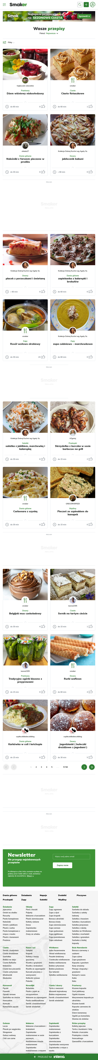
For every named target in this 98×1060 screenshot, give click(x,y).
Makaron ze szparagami (36, 997)
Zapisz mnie (62, 865)
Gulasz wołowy (9, 1035)
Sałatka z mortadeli (80, 934)
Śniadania (26, 895)
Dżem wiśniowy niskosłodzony (25, 93)
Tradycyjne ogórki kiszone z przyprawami (25, 680)
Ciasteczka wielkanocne (59, 960)
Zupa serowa (54, 928)
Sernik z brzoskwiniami (36, 1003)
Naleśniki (7, 922)
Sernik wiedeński (33, 1007)
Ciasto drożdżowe (10, 953)
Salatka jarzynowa (80, 925)
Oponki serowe (9, 994)
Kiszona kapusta (79, 988)
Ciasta (73, 90)
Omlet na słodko (10, 912)
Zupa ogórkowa (56, 934)
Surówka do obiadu (80, 909)
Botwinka (30, 988)
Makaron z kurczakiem (35, 916)
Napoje (43, 895)
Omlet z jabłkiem (10, 925)
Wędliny (72, 508)
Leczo (5, 1026)
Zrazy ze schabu (33, 934)
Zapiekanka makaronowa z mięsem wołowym (36, 1050)
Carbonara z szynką (25, 511)
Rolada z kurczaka (80, 1032)
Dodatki (62, 895)
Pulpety (29, 912)
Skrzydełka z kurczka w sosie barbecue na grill (73, 447)
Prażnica (6, 940)
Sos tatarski (54, 972)
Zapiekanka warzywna (59, 1044)
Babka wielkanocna (57, 963)
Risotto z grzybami (34, 963)
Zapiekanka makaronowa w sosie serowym (35, 1035)
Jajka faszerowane (57, 950)
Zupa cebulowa (55, 940)
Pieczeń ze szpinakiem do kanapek (72, 513)
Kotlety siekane (32, 922)
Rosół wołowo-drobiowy (25, 343)
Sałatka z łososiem (80, 919)
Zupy (25, 341)
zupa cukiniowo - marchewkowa (73, 343)
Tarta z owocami (56, 988)
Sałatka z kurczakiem (81, 922)
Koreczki (6, 1003)
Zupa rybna (77, 956)
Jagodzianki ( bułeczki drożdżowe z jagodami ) (72, 746)
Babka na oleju (9, 960)
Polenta (29, 981)
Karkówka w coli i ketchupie (25, 744)
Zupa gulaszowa (56, 931)
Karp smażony (78, 966)
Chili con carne (9, 1038)
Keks (74, 981)
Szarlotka (7, 956)
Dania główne (25, 156)
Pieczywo (81, 895)
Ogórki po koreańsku (81, 1016)
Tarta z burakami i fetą (82, 1029)
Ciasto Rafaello (9, 963)
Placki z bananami (11, 937)
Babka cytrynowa (56, 966)
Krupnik (29, 953)
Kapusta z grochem (80, 963)
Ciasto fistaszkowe (72, 93)
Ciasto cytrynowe (10, 972)
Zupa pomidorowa (57, 937)
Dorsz (28, 925)
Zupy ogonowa (55, 909)
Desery (73, 156)
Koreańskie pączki (10, 1007)
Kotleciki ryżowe (33, 978)
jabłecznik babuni (72, 158)
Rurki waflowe (73, 678)
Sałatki (25, 443)
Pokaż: (49, 33)
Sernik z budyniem (11, 950)
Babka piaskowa (56, 969)
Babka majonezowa (57, 994)
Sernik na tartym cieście (72, 613)
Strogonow (7, 1032)
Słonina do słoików (80, 1019)
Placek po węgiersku (12, 1029)
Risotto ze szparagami (35, 969)
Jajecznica (7, 909)
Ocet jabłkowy (78, 991)
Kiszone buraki (78, 1003)
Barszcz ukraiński (56, 919)
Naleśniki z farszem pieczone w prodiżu (25, 160)
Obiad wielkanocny (57, 953)
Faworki (6, 991)
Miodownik (7, 975)
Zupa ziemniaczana (57, 925)
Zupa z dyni (54, 912)
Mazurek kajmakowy (58, 991)
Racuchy (6, 916)
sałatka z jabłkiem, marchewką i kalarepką (25, 447)
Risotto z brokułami (34, 966)
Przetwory (25, 90)
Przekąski (73, 443)
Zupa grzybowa (79, 960)
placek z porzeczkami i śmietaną (25, 278)
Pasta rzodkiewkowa (35, 1000)
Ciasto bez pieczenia (12, 969)
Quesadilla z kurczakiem (82, 1041)
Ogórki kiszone (78, 994)
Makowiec (7, 966)
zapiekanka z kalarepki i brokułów (72, 280)
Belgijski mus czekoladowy (25, 613)
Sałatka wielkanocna (58, 975)
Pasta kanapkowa (11, 919)
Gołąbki (29, 950)
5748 (65, 767)
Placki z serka (9, 928)
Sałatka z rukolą (79, 928)
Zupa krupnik (54, 916)
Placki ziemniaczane (34, 919)
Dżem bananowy (79, 1013)
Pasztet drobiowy (56, 956)
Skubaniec (7, 978)
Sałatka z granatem (80, 937)
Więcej (29, 876)
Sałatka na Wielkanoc (81, 931)
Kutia (74, 978)
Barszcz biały (55, 922)
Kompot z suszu (78, 975)
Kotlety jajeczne (79, 1026)
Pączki (5, 988)
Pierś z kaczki (32, 909)
